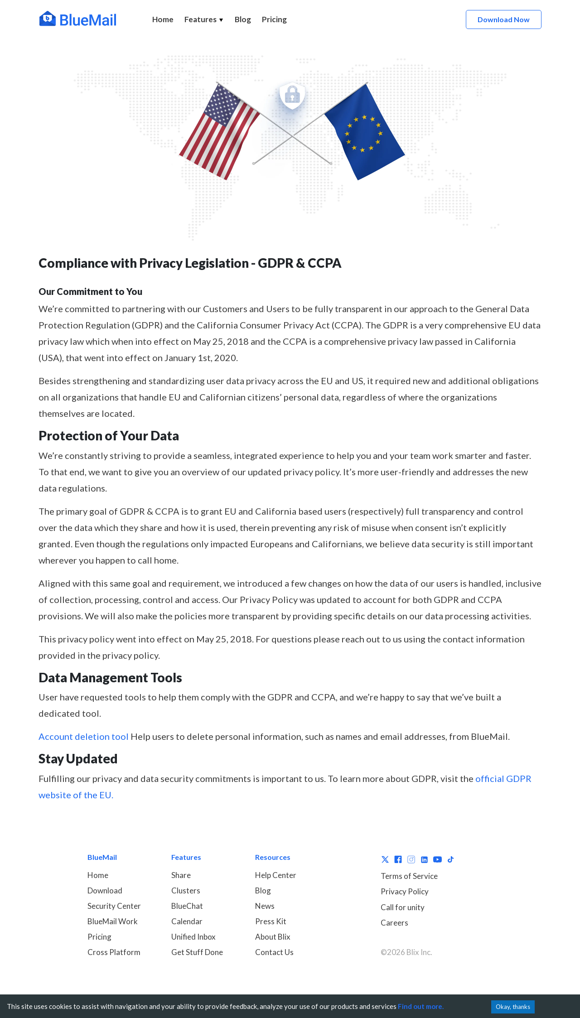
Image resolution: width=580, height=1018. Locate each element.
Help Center (275, 875)
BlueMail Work (112, 921)
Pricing (274, 19)
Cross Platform (113, 952)
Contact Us (274, 952)
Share (181, 875)
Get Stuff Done (197, 952)
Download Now (504, 19)
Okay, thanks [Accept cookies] (513, 1006)
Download (104, 890)
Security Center (114, 906)
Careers (394, 922)
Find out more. (421, 1006)
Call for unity (403, 907)
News (265, 906)
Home (163, 19)
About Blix (272, 936)
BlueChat (187, 906)
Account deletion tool (84, 736)
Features (204, 19)
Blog (243, 19)
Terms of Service (409, 876)
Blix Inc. (419, 952)
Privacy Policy (405, 891)
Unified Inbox (193, 936)
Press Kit (270, 921)
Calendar (187, 921)
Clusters (185, 890)
